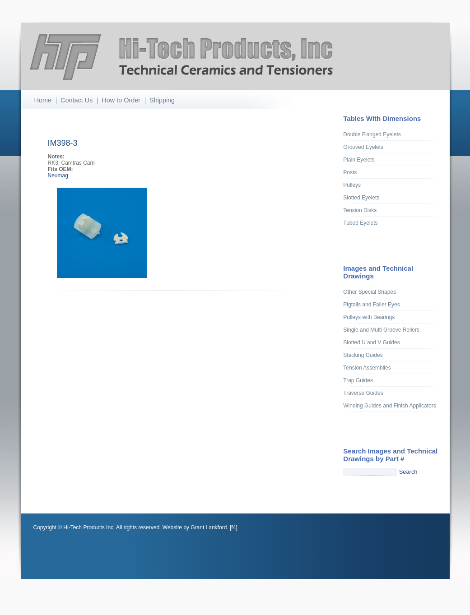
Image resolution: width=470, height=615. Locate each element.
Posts (350, 172)
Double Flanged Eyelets (371, 134)
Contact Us (76, 100)
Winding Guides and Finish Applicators (389, 405)
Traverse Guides (363, 393)
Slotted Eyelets (361, 197)
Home (42, 100)
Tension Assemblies (367, 368)
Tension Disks (360, 210)
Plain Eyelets (358, 160)
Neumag (58, 175)
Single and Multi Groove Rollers (381, 330)
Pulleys (352, 185)
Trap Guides (358, 380)
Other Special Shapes (369, 292)
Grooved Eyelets (363, 147)
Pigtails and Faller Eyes (371, 304)
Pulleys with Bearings (369, 317)
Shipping (162, 100)
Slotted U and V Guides (371, 342)
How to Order (121, 100)
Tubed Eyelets (360, 223)
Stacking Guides (362, 355)
